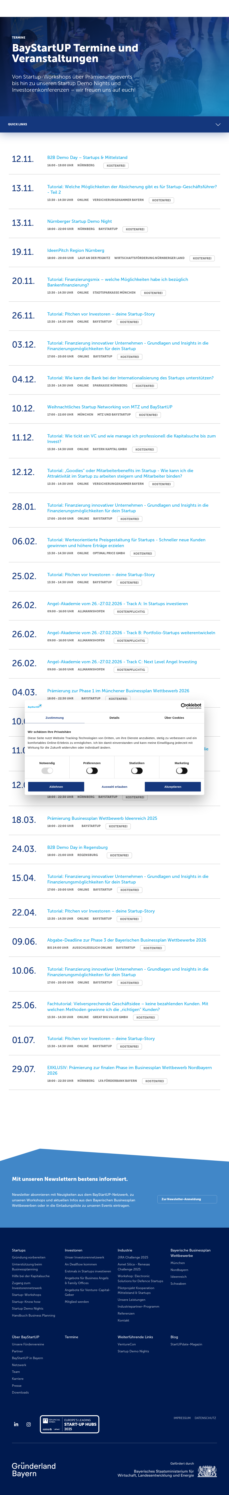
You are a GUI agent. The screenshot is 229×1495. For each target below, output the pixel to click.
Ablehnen (56, 786)
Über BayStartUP (25, 1337)
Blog (174, 1337)
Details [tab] (114, 717)
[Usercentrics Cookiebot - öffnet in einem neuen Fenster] (183, 706)
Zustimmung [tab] (55, 717)
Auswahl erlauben (114, 786)
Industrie (125, 1250)
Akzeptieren (172, 786)
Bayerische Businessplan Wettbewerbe (191, 1253)
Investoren (73, 1250)
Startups (19, 1250)
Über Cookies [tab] (174, 717)
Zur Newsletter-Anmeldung (181, 1199)
